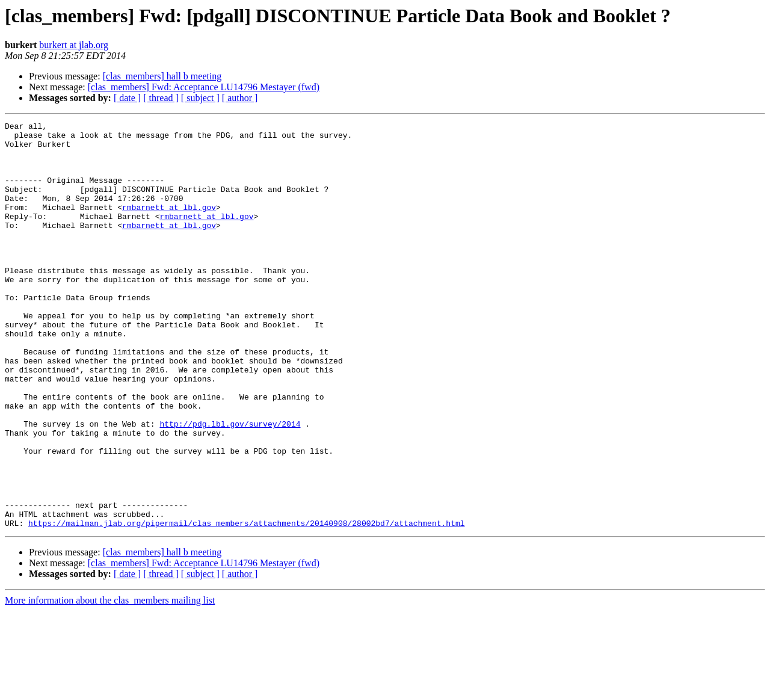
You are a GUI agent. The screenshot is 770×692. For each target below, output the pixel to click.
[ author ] (240, 98)
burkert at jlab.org (73, 45)
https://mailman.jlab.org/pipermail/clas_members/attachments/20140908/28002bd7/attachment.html (246, 604)
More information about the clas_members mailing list (110, 681)
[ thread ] (161, 98)
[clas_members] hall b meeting (162, 76)
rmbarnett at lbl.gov (169, 225)
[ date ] (127, 98)
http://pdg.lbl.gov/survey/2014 (229, 485)
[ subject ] (200, 98)
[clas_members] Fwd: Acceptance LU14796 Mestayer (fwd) (203, 87)
